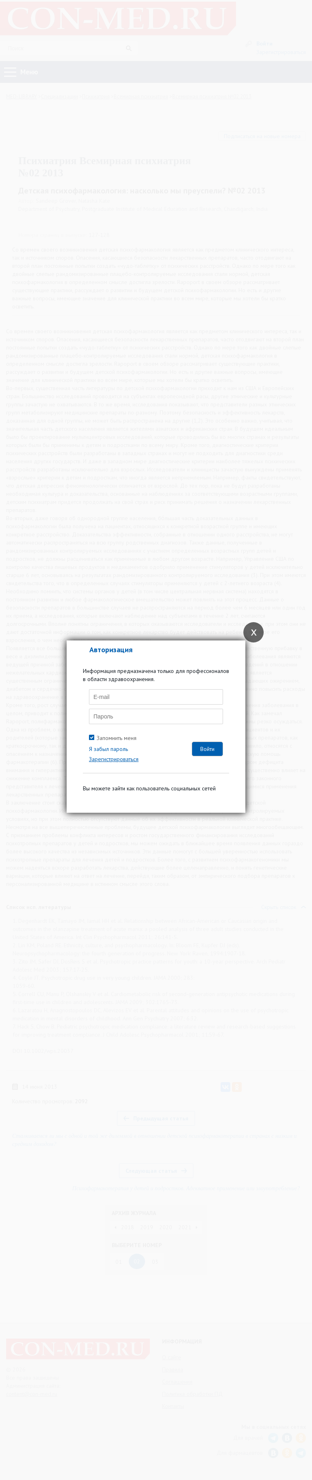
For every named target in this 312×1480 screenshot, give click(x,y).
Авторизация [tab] (110, 649)
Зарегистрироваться (114, 759)
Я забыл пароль (108, 749)
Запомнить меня (116, 738)
